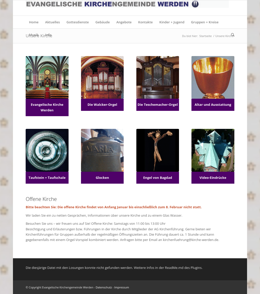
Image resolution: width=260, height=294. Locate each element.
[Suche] (231, 34)
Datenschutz (104, 287)
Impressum (121, 287)
